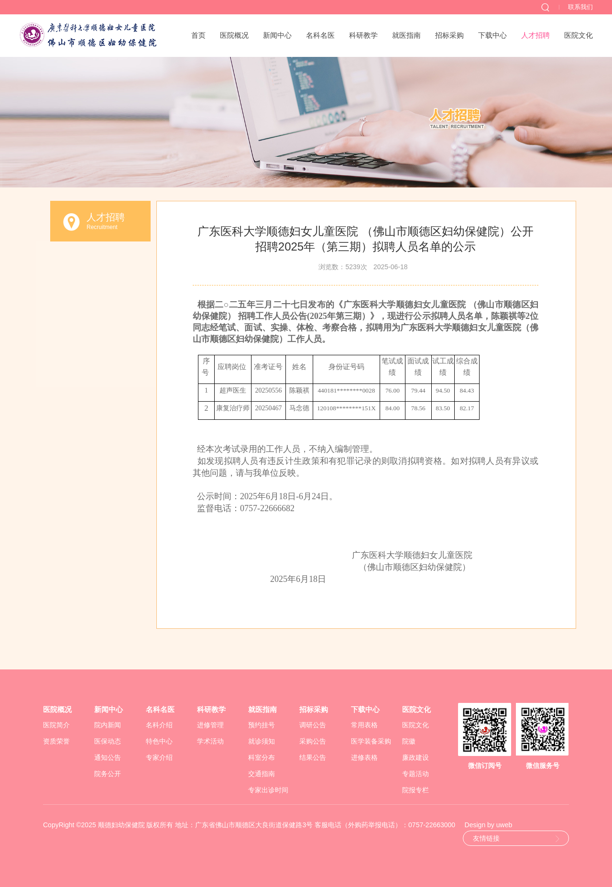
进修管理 (210, 725)
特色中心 (159, 741)
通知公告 (107, 757)
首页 (198, 35)
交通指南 (261, 773)
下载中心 (492, 35)
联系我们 (580, 7)
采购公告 (312, 741)
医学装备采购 (371, 741)
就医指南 (406, 35)
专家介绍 (159, 757)
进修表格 (364, 757)
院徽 (408, 741)
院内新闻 (107, 725)
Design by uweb (489, 825)
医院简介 (56, 725)
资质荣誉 (56, 741)
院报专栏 (415, 790)
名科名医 (320, 35)
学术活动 (210, 741)
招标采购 (449, 35)
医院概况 (234, 35)
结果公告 (312, 757)
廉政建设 (415, 757)
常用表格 (364, 725)
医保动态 (107, 741)
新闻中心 (277, 35)
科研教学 (363, 35)
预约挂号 (261, 725)
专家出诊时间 (268, 790)
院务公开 (107, 773)
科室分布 (261, 757)
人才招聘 (535, 35)
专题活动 (415, 773)
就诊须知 (261, 741)
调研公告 (312, 725)
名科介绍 (159, 725)
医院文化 (578, 35)
